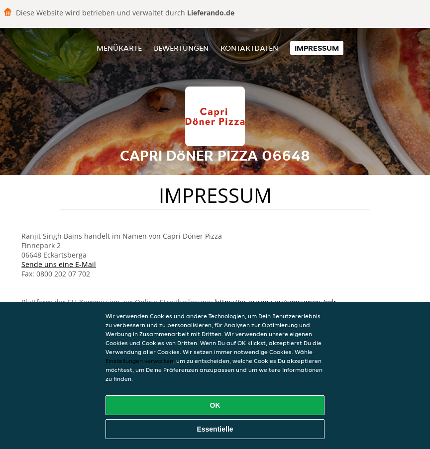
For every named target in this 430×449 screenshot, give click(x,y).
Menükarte (119, 48)
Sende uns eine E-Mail (58, 264)
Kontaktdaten (249, 48)
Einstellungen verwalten (139, 360)
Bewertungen (181, 48)
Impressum (317, 48)
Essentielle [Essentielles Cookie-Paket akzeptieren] (215, 429)
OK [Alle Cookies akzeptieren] (215, 405)
